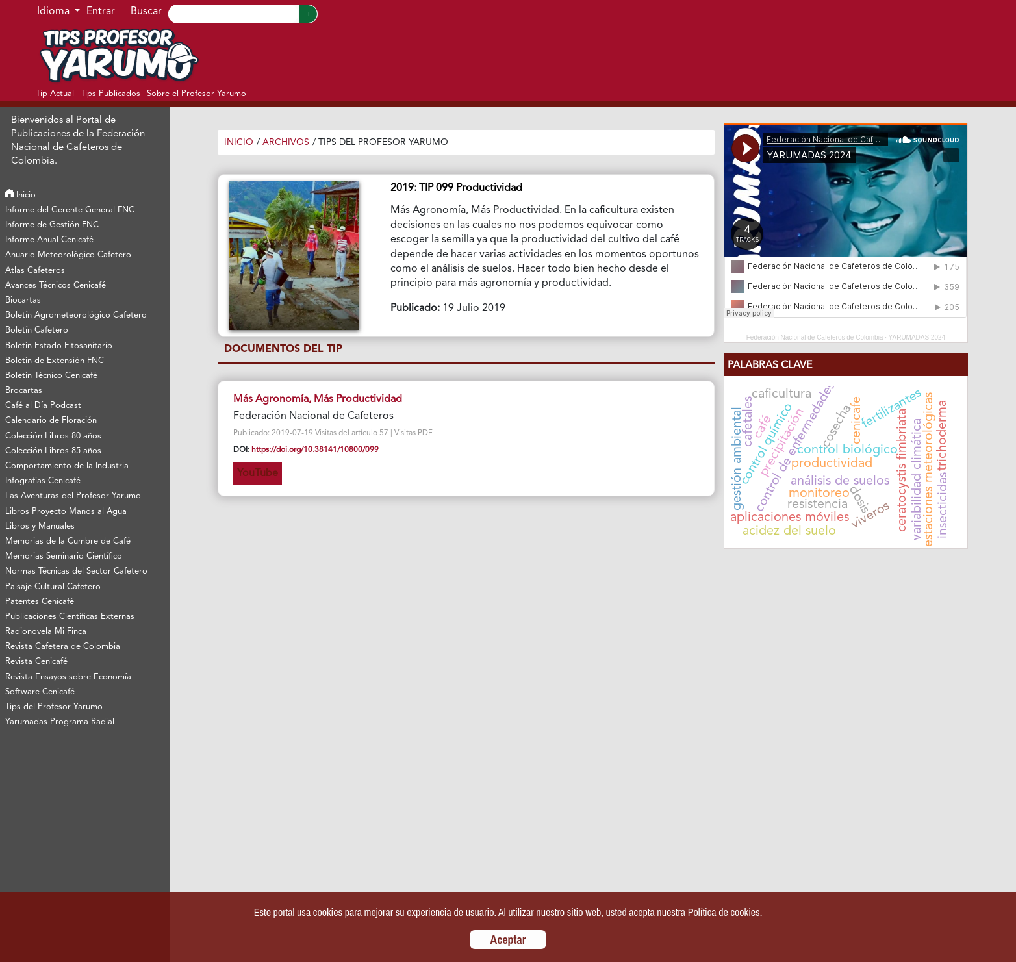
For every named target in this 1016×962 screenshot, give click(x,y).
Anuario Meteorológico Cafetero (68, 255)
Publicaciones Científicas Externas (69, 617)
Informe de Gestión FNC (52, 225)
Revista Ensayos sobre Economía (68, 677)
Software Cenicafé (40, 692)
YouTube (257, 473)
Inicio (20, 195)
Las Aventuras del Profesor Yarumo (73, 496)
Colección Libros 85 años (53, 451)
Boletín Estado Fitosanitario (58, 346)
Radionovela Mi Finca (45, 631)
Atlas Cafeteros (35, 270)
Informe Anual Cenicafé (49, 240)
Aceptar (508, 939)
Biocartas (23, 300)
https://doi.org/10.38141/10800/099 (315, 450)
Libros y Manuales (40, 526)
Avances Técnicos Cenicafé (55, 285)
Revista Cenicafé (36, 661)
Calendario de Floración (51, 420)
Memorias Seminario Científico (63, 556)
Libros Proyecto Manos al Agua (66, 511)
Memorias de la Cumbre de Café (68, 541)
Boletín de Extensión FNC (54, 361)
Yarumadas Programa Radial (59, 722)
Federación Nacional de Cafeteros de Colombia (814, 337)
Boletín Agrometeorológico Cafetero (76, 315)
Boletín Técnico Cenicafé (51, 376)
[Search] (233, 14)
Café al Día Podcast (43, 405)
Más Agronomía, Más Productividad (317, 399)
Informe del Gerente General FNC (69, 210)
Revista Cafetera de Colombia (62, 646)
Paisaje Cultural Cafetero (53, 587)
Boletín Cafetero (36, 330)
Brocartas (23, 390)
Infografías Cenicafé (43, 481)
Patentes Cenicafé (39, 602)
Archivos (285, 142)
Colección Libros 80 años (53, 436)
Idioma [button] (54, 11)
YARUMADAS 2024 (917, 337)
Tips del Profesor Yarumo (54, 707)
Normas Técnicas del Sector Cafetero (76, 571)
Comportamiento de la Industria (67, 466)
